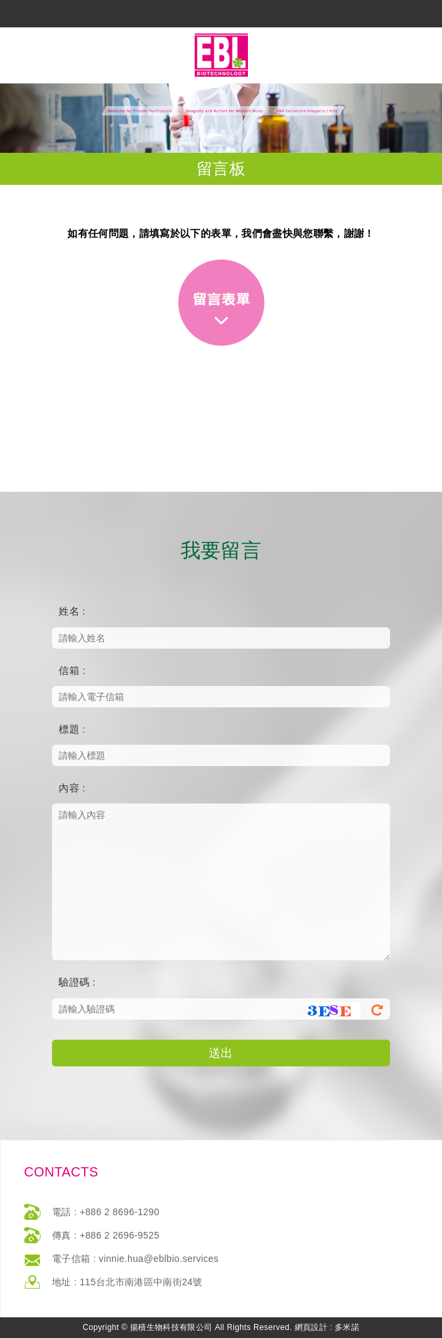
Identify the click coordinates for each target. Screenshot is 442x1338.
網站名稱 (221, 55)
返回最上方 (223, 1326)
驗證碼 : (77, 982)
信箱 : (72, 670)
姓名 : (72, 611)
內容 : (72, 787)
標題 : (72, 729)
